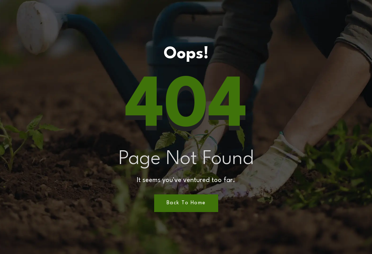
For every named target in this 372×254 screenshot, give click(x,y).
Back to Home (186, 203)
